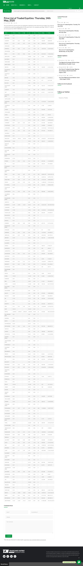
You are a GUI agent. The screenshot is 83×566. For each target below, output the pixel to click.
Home (7, 5)
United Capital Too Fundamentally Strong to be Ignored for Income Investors (29, 11)
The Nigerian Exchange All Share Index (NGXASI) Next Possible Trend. (69, 64)
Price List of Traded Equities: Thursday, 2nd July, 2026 (69, 44)
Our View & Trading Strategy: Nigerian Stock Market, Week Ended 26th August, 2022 (69, 72)
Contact (36, 5)
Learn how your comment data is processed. (35, 539)
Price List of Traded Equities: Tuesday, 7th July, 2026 (69, 25)
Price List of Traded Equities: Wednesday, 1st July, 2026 (66, 50)
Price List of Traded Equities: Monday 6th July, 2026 (69, 31)
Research (22, 5)
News (29, 5)
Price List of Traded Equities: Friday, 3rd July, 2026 (69, 37)
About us (13, 5)
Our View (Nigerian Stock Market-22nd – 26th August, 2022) (69, 79)
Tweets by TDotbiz (63, 97)
